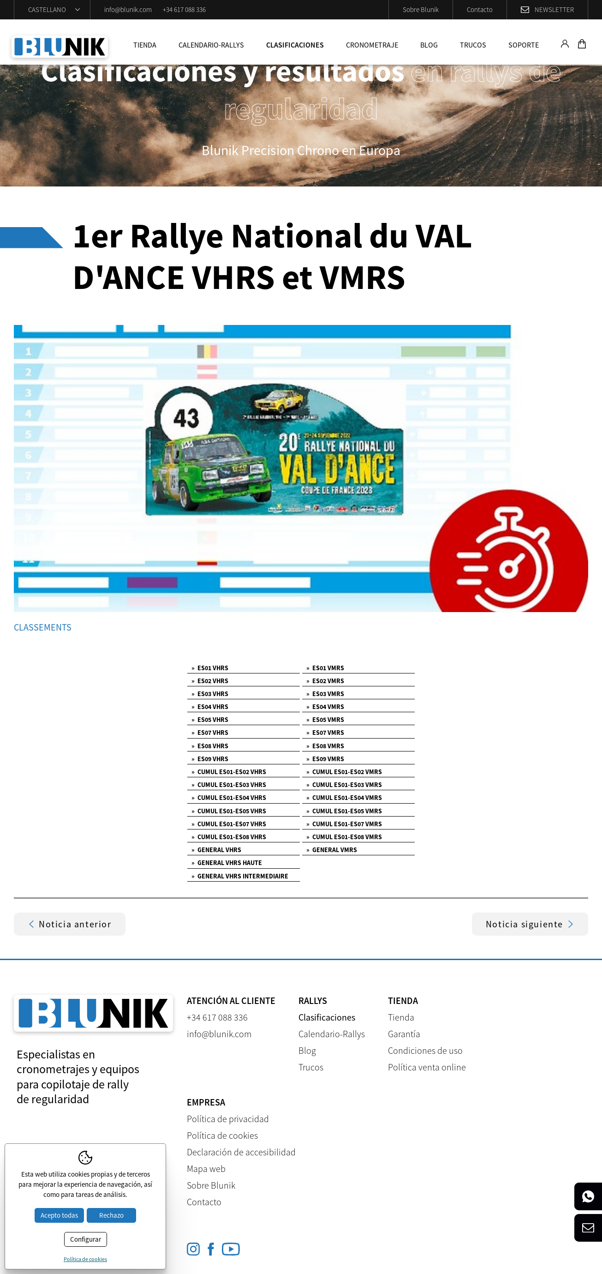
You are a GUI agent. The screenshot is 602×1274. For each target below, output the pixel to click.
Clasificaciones (295, 44)
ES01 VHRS (209, 668)
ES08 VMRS (325, 746)
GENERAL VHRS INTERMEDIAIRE (239, 876)
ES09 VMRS (325, 759)
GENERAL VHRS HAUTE (226, 863)
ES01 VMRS (325, 668)
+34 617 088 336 (184, 9)
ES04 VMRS (325, 707)
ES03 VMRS (325, 694)
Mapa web (206, 1168)
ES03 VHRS (209, 694)
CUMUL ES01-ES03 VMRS (344, 785)
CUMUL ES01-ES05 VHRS (228, 811)
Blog (429, 44)
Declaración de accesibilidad (241, 1152)
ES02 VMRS (325, 681)
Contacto (480, 9)
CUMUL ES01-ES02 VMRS (344, 772)
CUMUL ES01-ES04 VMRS (344, 797)
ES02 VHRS (209, 681)
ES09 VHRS (209, 759)
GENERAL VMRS (331, 850)
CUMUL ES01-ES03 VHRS (228, 785)
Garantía (404, 1034)
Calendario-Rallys (211, 44)
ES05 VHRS (209, 719)
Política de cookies (222, 1135)
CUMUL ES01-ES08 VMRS (344, 837)
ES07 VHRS (209, 732)
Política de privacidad (228, 1118)
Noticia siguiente (530, 924)
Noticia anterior (70, 924)
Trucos (473, 44)
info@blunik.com (128, 9)
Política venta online (427, 1067)
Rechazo (111, 1215)
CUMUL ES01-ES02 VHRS (228, 772)
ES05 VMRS (325, 719)
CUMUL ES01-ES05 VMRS (344, 811)
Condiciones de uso (425, 1050)
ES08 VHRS (209, 746)
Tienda (144, 44)
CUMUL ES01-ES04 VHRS (228, 797)
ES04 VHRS (209, 707)
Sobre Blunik (421, 9)
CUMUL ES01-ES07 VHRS (228, 824)
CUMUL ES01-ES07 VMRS (344, 824)
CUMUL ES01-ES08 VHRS (228, 837)
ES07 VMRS (325, 732)
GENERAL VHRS (216, 850)
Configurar (85, 1239)
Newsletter (554, 9)
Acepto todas (59, 1215)
